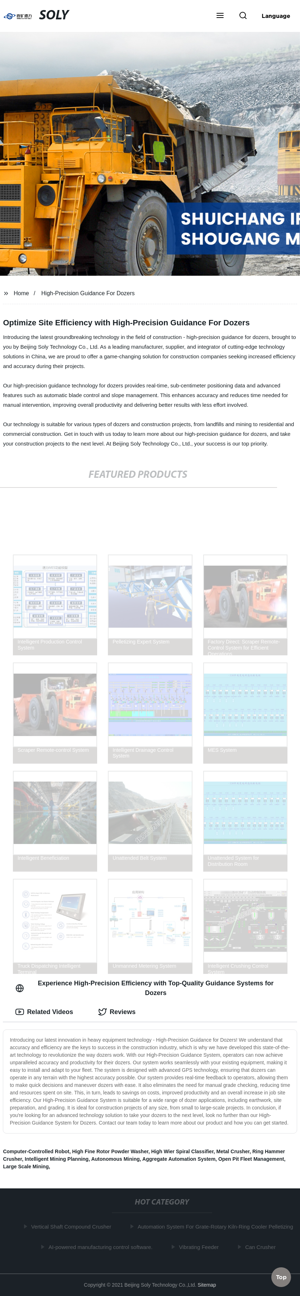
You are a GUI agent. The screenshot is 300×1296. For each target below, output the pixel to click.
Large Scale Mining (26, 1166)
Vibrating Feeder (200, 1247)
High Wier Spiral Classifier (182, 1151)
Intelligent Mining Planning (57, 1159)
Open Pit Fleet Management (251, 1159)
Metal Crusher (233, 1151)
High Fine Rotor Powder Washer (110, 1151)
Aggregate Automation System (178, 1159)
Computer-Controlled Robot (36, 1151)
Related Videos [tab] (44, 1012)
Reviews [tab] (116, 1012)
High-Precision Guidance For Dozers (88, 293)
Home (21, 293)
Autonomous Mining (115, 1159)
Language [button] (276, 16)
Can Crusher (262, 1247)
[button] (220, 16)
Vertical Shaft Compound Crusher (72, 1227)
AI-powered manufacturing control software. (102, 1247)
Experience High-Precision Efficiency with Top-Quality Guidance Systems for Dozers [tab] (144, 988)
